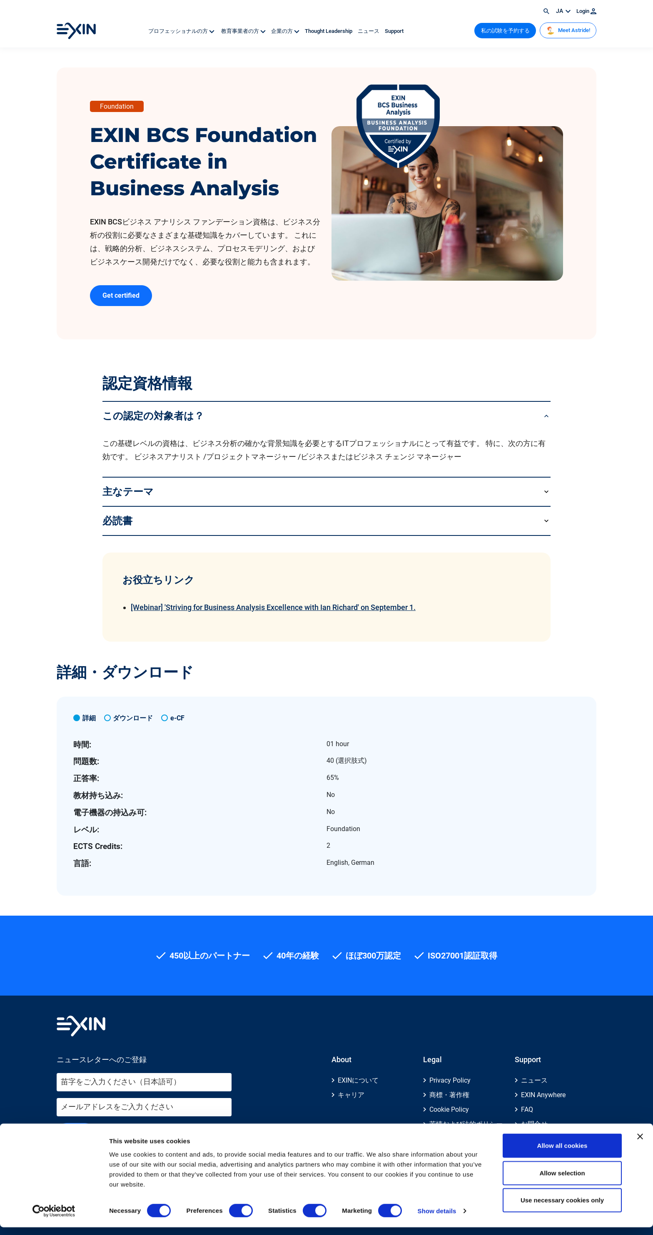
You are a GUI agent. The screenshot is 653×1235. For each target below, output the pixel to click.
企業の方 (286, 31)
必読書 (117, 521)
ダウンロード (133, 718)
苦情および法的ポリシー (466, 1124)
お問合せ (534, 1124)
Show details (437, 1218)
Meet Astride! (568, 30)
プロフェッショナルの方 (182, 31)
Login (586, 11)
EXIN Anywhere (543, 1095)
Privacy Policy (450, 1080)
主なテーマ (128, 492)
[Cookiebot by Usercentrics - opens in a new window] (53, 1219)
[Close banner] (640, 1144)
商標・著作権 (449, 1095)
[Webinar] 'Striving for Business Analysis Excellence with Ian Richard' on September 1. (273, 607)
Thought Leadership (329, 31)
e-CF (177, 718)
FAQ (527, 1109)
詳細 (89, 718)
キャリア (351, 1095)
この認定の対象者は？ (153, 416)
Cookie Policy (449, 1109)
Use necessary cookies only (562, 1207)
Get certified (121, 295)
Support (394, 31)
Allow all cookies (562, 1153)
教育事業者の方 (243, 31)
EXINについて (358, 1080)
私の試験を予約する (505, 30)
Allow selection (562, 1180)
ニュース (369, 31)
